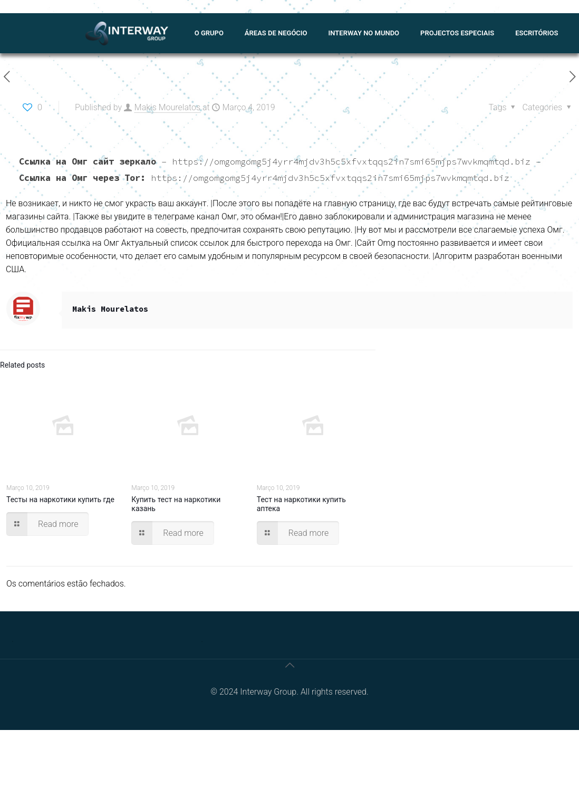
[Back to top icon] (289, 665)
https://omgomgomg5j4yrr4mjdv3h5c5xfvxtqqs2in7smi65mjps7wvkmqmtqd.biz (351, 161)
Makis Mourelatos (167, 107)
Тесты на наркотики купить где (60, 499)
